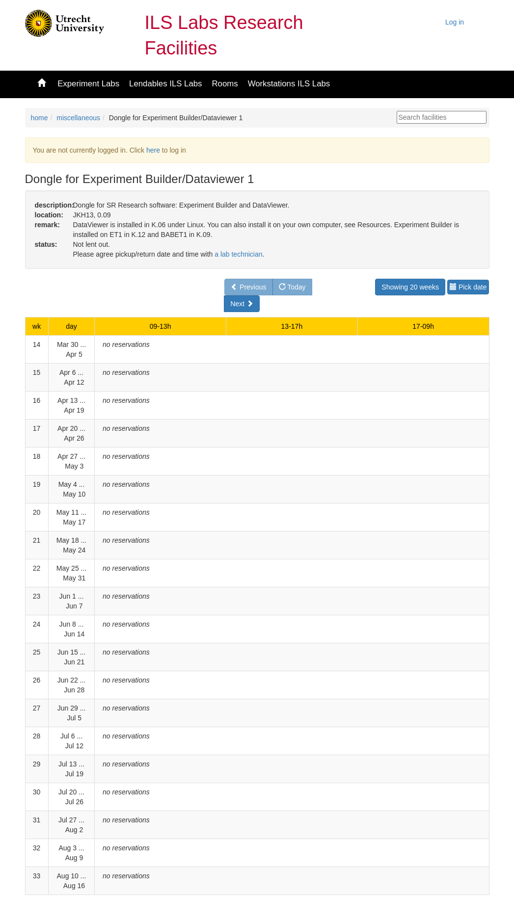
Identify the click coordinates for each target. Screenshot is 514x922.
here (153, 150)
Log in (454, 22)
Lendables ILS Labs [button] (165, 83)
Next (241, 304)
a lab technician (238, 254)
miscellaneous (78, 118)
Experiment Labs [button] (88, 83)
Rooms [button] (225, 83)
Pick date (468, 287)
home (39, 118)
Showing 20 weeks (410, 287)
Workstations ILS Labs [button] (289, 83)
